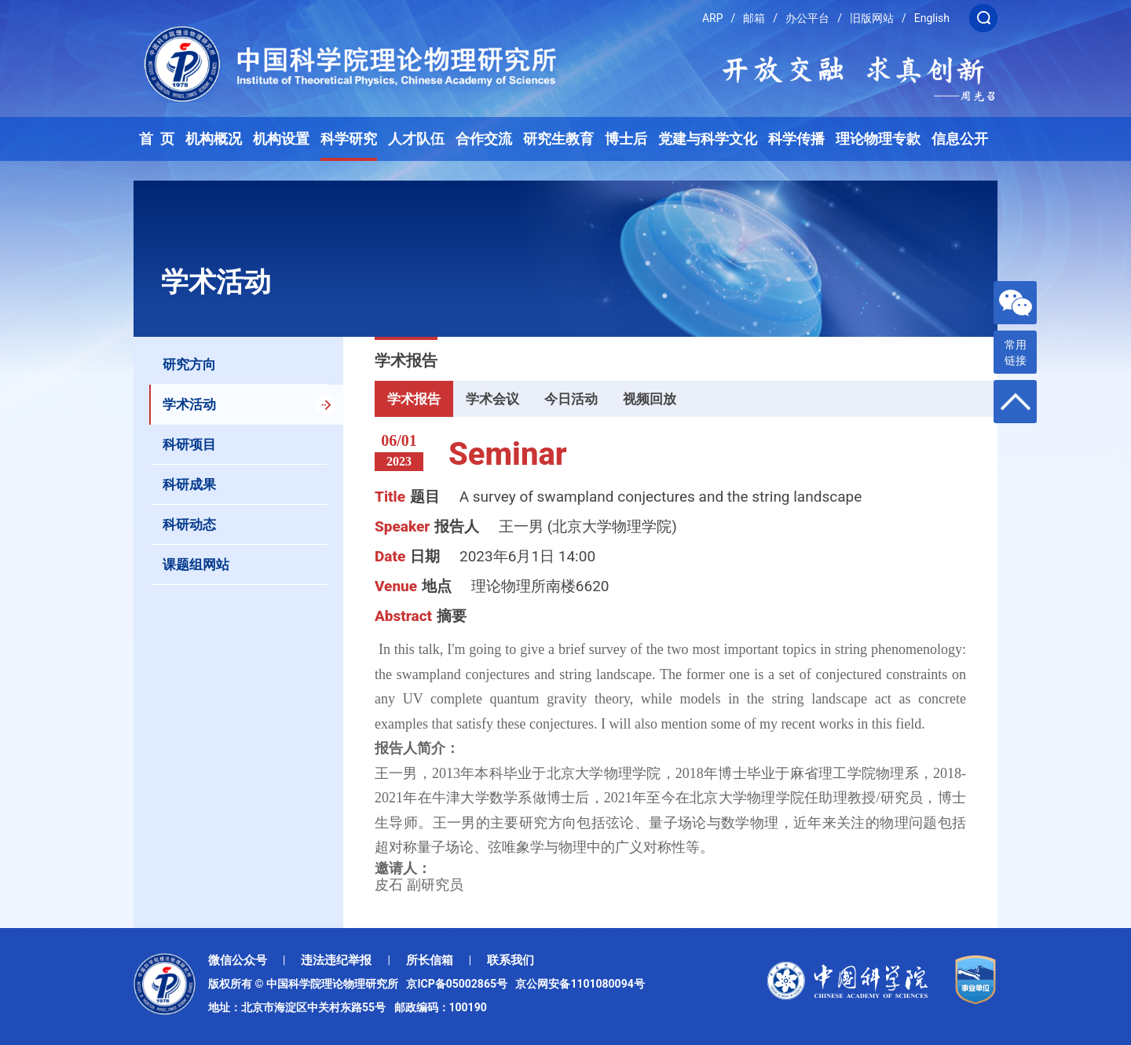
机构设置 (281, 139)
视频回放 (649, 399)
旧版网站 (872, 18)
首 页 (156, 139)
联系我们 (510, 960)
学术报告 (414, 399)
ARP (712, 18)
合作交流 (484, 139)
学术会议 (492, 399)
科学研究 (348, 139)
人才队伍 (416, 139)
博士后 (626, 139)
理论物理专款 (878, 139)
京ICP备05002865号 (459, 983)
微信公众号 (237, 960)
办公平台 (807, 18)
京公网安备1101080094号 (579, 983)
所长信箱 (429, 960)
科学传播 (796, 139)
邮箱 (754, 18)
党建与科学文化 (707, 139)
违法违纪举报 (336, 960)
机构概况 (213, 139)
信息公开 (960, 139)
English (932, 18)
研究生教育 (558, 139)
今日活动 (571, 399)
